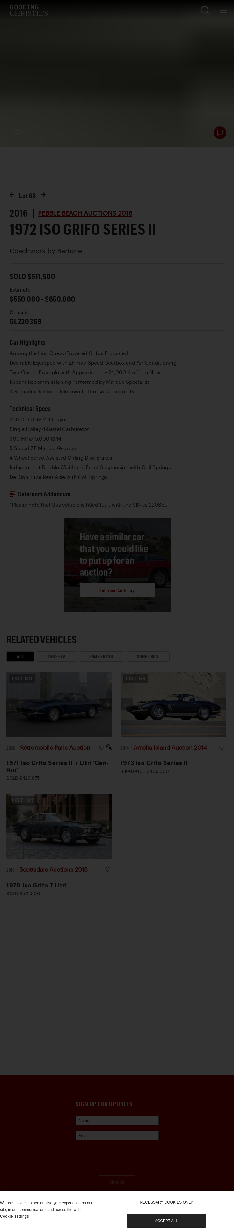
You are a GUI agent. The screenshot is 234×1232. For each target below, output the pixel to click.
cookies (20, 1203)
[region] (117, 1211)
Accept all (166, 1221)
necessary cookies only (166, 1202)
